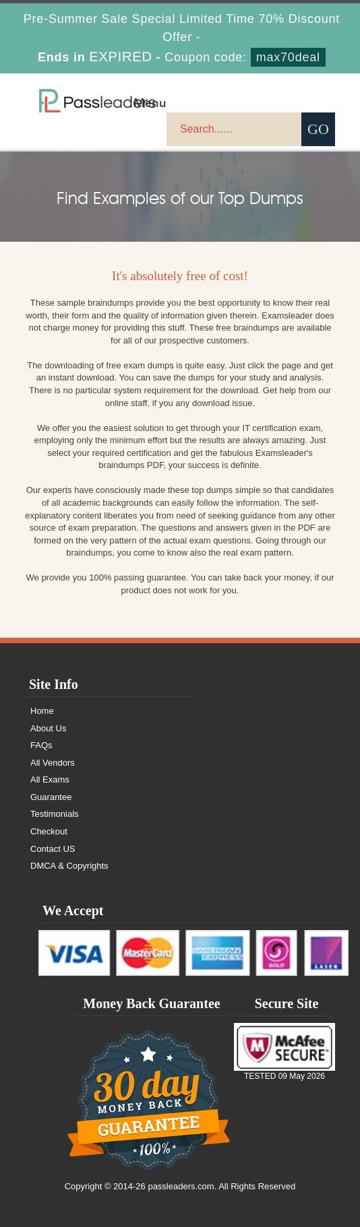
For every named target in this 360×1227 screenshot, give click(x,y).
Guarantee (50, 797)
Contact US (52, 849)
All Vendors (52, 763)
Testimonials (54, 814)
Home (42, 711)
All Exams (49, 779)
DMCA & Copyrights (69, 866)
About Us (48, 728)
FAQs (41, 745)
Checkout (48, 831)
